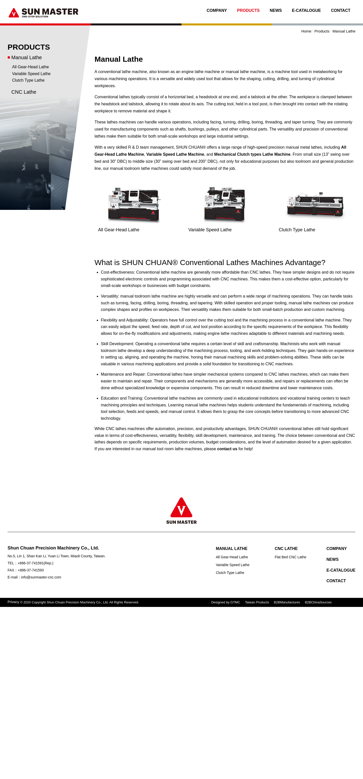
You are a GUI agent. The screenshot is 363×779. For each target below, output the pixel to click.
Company (217, 10)
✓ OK (145, 775)
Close (5, 610)
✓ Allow (7, 623)
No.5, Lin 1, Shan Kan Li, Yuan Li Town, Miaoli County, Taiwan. (57, 556)
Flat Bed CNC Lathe (290, 557)
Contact (340, 10)
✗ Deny (7, 630)
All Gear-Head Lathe (30, 67)
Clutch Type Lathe (28, 80)
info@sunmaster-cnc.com (41, 577)
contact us (227, 449)
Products (248, 10)
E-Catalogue (306, 10)
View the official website (46, 670)
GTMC (235, 602)
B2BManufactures (287, 602)
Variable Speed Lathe (31, 74)
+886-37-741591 (31, 563)
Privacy (13, 602)
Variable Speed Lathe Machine (175, 154)
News (276, 10)
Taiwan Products (257, 602)
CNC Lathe (23, 92)
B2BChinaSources (318, 602)
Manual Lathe (26, 57)
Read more (11, 670)
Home (306, 31)
